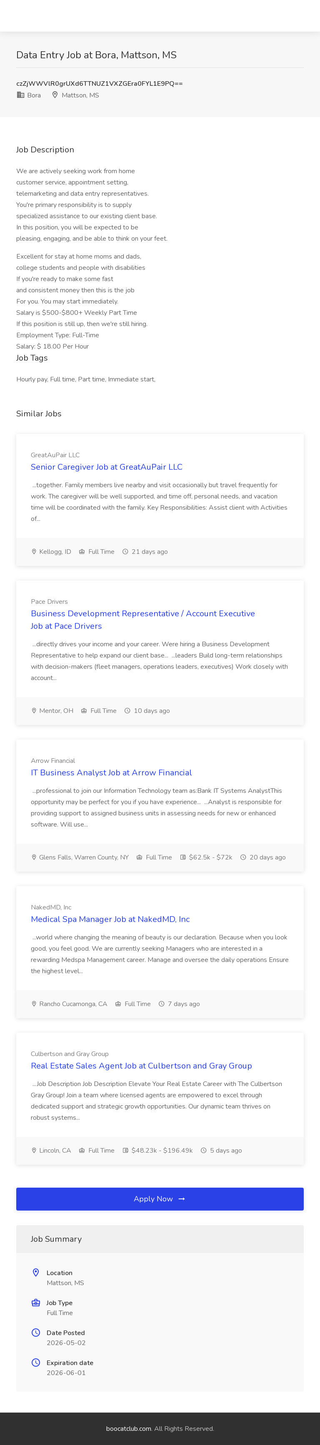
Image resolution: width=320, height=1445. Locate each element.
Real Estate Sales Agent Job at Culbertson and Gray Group (141, 1065)
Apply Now (160, 1199)
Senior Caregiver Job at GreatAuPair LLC (106, 467)
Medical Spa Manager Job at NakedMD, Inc (110, 919)
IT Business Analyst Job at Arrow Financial (111, 772)
